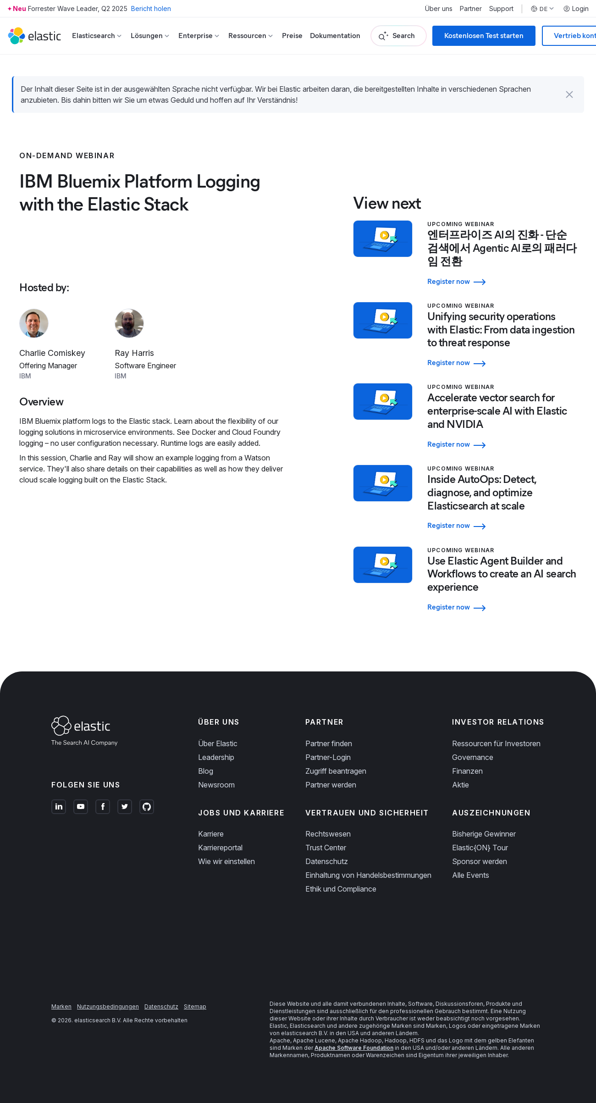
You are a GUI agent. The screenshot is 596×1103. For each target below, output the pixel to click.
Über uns (439, 9)
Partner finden (328, 743)
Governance (472, 757)
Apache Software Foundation (354, 1047)
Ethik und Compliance (340, 888)
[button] (569, 94)
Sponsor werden (479, 861)
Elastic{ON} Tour (480, 847)
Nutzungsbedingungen (108, 1006)
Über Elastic (217, 743)
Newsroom (216, 784)
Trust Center (325, 847)
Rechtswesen (328, 833)
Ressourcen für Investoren (496, 743)
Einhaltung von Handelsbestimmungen (368, 875)
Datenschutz (326, 861)
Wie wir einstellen (226, 861)
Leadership (216, 757)
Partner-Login (328, 757)
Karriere (211, 833)
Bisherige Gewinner (484, 833)
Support (501, 9)
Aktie (460, 784)
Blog (205, 771)
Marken (61, 1006)
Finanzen (467, 771)
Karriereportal (220, 847)
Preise (292, 35)
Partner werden (330, 784)
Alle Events (470, 875)
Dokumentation (335, 35)
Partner (471, 9)
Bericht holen (151, 8)
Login (576, 8)
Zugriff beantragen (335, 771)
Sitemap (195, 1006)
